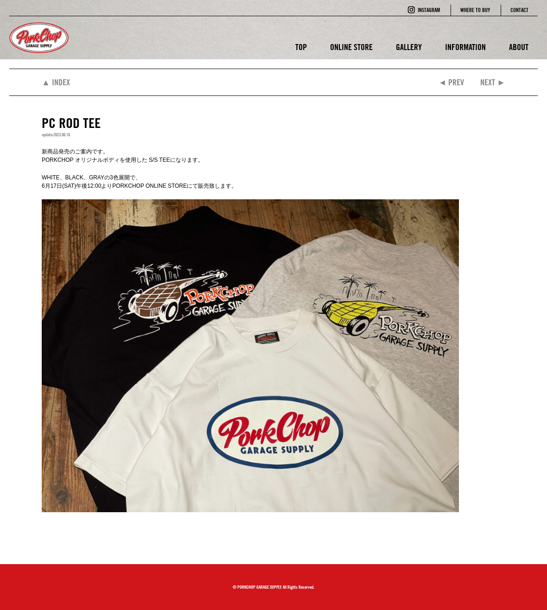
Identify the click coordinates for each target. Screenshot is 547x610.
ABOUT (518, 47)
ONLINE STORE (351, 47)
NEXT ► (492, 82)
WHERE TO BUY (475, 9)
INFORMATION (465, 47)
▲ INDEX (56, 82)
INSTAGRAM (429, 9)
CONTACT (519, 9)
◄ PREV (451, 82)
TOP (301, 47)
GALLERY (409, 47)
